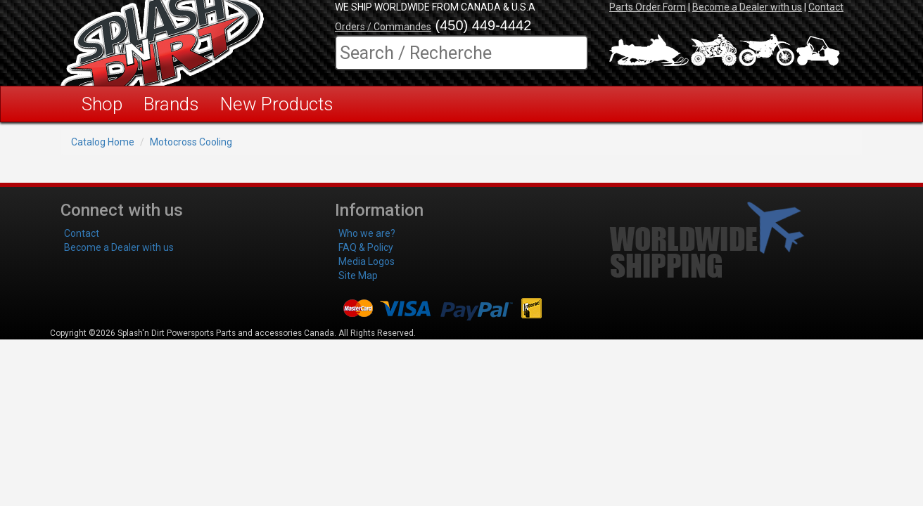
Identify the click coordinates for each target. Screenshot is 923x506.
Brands (171, 104)
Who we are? (366, 233)
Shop (102, 104)
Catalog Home (102, 142)
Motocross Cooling (191, 142)
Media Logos (366, 261)
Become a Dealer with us (747, 7)
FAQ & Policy (365, 247)
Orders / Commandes (383, 26)
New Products (276, 104)
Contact (826, 7)
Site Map (358, 275)
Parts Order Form (647, 7)
